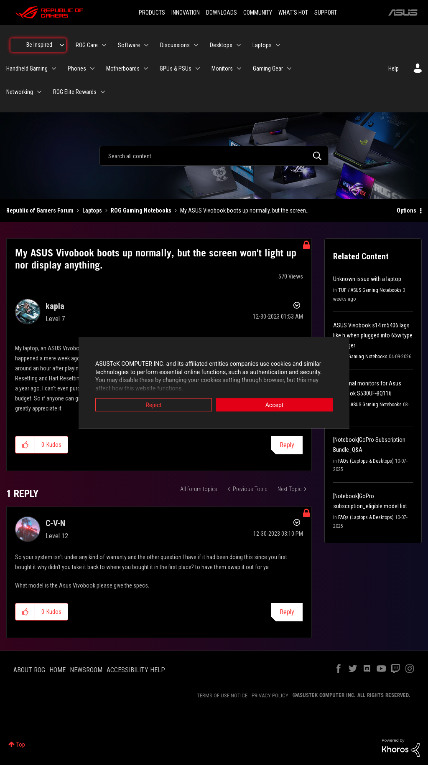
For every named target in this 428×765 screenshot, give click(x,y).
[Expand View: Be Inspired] (62, 45)
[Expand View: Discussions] (196, 45)
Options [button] (406, 210)
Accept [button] (274, 405)
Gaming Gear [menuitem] (268, 68)
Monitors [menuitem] (222, 68)
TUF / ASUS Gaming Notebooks (370, 290)
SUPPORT (325, 12)
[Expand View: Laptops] (278, 45)
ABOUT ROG (29, 670)
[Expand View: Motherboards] (146, 68)
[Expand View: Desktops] (238, 45)
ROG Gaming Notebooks (141, 210)
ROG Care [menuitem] (87, 45)
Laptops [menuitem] (262, 45)
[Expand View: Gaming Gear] (289, 68)
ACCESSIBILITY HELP (136, 670)
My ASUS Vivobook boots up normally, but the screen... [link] (245, 210)
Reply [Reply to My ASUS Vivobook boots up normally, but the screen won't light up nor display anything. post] (287, 445)
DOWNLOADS (221, 12)
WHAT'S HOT (293, 12)
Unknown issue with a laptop (367, 279)
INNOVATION (185, 12)
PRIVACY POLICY (270, 695)
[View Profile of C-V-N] (55, 523)
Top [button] (20, 744)
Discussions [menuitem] (175, 45)
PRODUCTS (152, 12)
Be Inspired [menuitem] (39, 44)
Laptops (92, 210)
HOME (57, 670)
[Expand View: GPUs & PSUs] (198, 68)
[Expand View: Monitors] (239, 68)
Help (393, 68)
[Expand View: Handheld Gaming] (54, 68)
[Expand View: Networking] (39, 92)
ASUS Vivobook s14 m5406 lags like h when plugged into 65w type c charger (373, 335)
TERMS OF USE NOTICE (222, 695)
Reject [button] (153, 405)
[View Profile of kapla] (55, 306)
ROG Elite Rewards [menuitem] (75, 92)
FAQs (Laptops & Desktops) (366, 461)
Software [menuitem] (129, 45)
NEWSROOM (86, 670)
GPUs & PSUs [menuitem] (175, 68)
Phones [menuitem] (77, 68)
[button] (25, 444)
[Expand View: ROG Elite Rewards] (103, 92)
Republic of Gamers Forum (40, 210)
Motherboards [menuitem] (123, 68)
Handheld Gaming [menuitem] (27, 68)
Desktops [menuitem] (221, 45)
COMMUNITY (257, 12)
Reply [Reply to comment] (287, 612)
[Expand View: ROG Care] (104, 45)
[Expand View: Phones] (92, 68)
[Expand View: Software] (146, 45)
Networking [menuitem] (19, 92)
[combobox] (214, 156)
